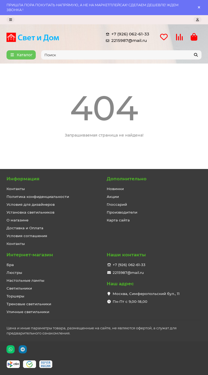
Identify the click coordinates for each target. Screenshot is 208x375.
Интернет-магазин (29, 254)
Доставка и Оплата (24, 228)
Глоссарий (117, 204)
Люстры (14, 272)
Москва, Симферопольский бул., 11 (146, 293)
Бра (10, 265)
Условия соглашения (26, 236)
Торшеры (15, 296)
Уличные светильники (27, 312)
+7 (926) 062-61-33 (126, 34)
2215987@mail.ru (125, 41)
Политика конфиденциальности (37, 196)
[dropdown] (10, 19)
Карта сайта (118, 220)
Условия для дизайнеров (30, 204)
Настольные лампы (25, 280)
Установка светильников (30, 212)
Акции (113, 196)
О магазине (17, 220)
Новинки (115, 189)
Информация (23, 178)
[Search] (121, 54)
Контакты (15, 189)
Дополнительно (127, 178)
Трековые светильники (28, 304)
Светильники (19, 288)
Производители (122, 212)
